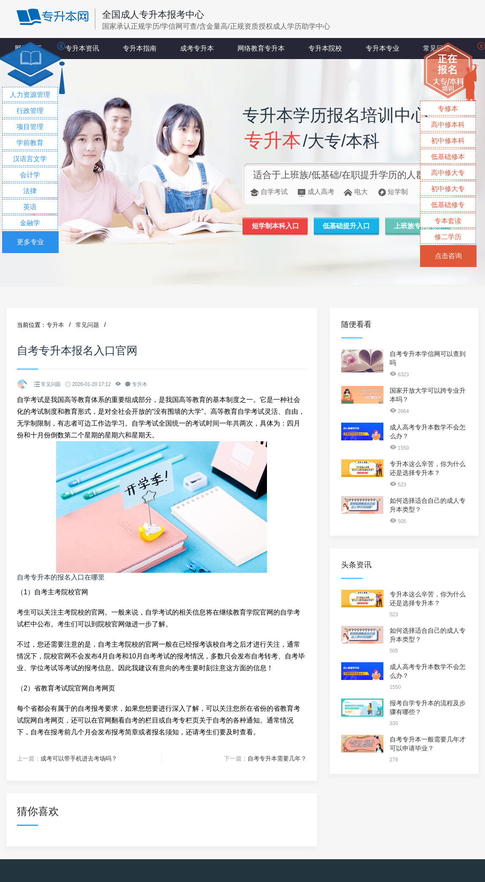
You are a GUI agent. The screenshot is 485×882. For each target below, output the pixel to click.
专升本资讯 (82, 48)
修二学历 (447, 236)
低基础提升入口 (346, 225)
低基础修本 (448, 156)
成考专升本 (197, 48)
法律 (30, 190)
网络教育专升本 (261, 48)
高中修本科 (448, 124)
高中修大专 (448, 172)
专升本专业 (382, 48)
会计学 (30, 174)
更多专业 (30, 241)
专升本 (55, 324)
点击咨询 (448, 255)
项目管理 (29, 126)
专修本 (448, 108)
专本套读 (447, 220)
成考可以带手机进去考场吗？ (78, 758)
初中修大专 (448, 188)
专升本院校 (325, 48)
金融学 (30, 223)
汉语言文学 (30, 158)
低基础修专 (448, 204)
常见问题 (87, 324)
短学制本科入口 (275, 225)
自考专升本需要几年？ (277, 758)
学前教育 (29, 142)
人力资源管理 (30, 94)
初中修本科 (448, 140)
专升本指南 (139, 48)
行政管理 (29, 110)
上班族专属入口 (417, 225)
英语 (30, 206)
